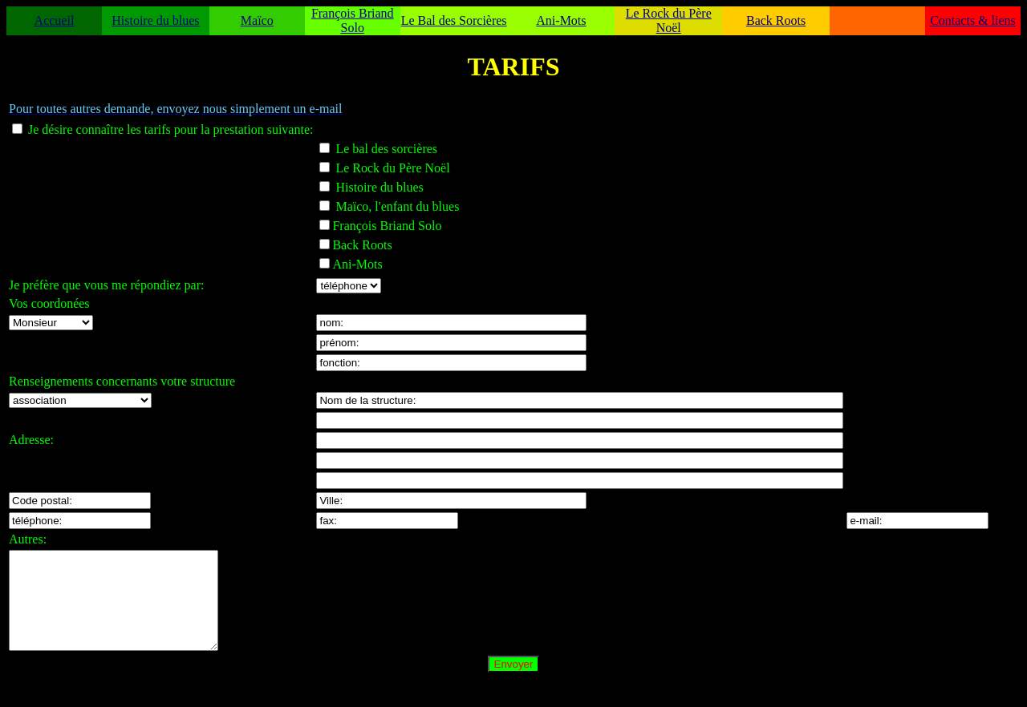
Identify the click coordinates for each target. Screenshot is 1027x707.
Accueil (55, 20)
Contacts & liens (973, 20)
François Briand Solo (352, 20)
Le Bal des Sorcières (454, 20)
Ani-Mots (561, 20)
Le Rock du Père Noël (669, 20)
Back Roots (776, 20)
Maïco (257, 20)
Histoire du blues (155, 20)
